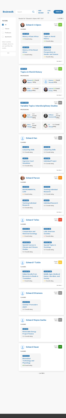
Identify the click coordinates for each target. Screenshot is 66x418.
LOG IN (49, 12)
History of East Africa (30, 36)
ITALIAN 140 (26, 271)
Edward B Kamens (34, 293)
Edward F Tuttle (33, 262)
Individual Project (50, 161)
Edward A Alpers (33, 25)
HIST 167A (25, 47)
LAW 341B (25, 200)
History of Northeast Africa (30, 51)
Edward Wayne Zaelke (36, 320)
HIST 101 (46, 33)
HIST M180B (47, 47)
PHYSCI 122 (26, 356)
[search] (24, 12)
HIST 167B (25, 33)
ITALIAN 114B (47, 271)
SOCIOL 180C (47, 242)
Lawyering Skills (28, 150)
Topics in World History (49, 37)
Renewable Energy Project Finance (29, 333)
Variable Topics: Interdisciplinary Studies (39, 106)
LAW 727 (25, 158)
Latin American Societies (49, 232)
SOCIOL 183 (26, 229)
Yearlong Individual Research (50, 190)
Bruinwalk (8, 12)
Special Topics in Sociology (50, 246)
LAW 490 (25, 329)
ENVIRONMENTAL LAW (29, 190)
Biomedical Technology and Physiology (28, 361)
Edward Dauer (32, 347)
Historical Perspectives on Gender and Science (51, 52)
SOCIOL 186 (47, 229)
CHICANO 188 (26, 242)
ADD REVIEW (40, 12)
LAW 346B (47, 158)
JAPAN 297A (26, 302)
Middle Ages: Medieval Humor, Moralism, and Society (52, 276)
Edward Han (31, 138)
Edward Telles (32, 220)
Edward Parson (33, 178)
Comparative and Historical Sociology (30, 232)
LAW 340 (46, 200)
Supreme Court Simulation (28, 162)
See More (59, 61)
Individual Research (51, 203)
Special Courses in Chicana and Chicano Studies (30, 247)
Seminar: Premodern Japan (30, 306)
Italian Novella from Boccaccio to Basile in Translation (30, 276)
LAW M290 (25, 187)
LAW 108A (47, 147)
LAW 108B (25, 147)
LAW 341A (47, 187)
